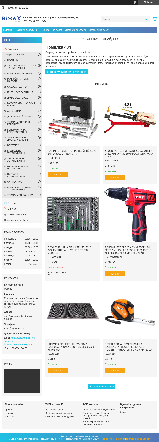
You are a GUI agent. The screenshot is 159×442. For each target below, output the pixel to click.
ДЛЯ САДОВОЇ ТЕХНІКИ (20, 116)
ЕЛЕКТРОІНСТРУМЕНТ (19, 73)
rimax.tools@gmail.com (23, 338)
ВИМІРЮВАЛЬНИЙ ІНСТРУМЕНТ (17, 167)
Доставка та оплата (75, 30)
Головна (7, 30)
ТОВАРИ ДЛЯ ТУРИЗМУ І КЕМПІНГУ (20, 123)
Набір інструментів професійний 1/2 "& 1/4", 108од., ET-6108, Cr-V (72, 152)
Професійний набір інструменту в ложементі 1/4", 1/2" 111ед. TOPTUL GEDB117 (69, 250)
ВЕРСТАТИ (13, 145)
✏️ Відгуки (10, 208)
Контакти (57, 30)
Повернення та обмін (100, 30)
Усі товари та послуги (100, 386)
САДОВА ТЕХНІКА (17, 86)
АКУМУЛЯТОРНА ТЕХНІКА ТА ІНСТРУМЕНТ (21, 66)
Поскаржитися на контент (113, 439)
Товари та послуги (24, 30)
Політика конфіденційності (138, 439)
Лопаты (123, 412)
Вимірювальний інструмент (58, 413)
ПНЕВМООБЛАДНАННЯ (20, 92)
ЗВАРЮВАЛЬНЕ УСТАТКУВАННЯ (16, 159)
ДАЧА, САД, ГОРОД (17, 97)
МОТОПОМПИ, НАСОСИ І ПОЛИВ (21, 104)
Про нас (45, 30)
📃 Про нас (10, 203)
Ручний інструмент (54, 409)
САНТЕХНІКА (14, 182)
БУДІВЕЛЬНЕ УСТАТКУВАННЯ (16, 151)
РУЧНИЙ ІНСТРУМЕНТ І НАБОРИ (20, 80)
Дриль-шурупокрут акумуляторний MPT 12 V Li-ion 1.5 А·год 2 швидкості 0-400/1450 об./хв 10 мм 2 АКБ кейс (128, 250)
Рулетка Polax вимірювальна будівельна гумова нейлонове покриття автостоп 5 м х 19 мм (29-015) (129, 347)
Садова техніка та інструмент (59, 416)
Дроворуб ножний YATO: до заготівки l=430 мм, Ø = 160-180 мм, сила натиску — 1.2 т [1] (129, 154)
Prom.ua (94, 436)
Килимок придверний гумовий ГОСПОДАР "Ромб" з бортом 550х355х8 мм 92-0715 (71, 347)
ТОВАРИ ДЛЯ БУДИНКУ (20, 195)
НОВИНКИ (12, 60)
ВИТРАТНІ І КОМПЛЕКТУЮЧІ (16, 175)
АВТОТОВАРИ (14, 111)
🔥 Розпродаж (12, 49)
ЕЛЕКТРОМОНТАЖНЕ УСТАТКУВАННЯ (19, 188)
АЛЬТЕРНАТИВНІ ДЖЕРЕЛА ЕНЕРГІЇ (17, 138)
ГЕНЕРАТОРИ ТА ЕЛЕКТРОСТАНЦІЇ (17, 130)
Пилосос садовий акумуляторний (99, 409)
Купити (58, 174)
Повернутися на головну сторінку (67, 71)
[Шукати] (146, 19)
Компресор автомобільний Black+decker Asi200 (96, 422)
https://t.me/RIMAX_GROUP (18, 344)
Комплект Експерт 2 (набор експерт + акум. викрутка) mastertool (96, 416)
